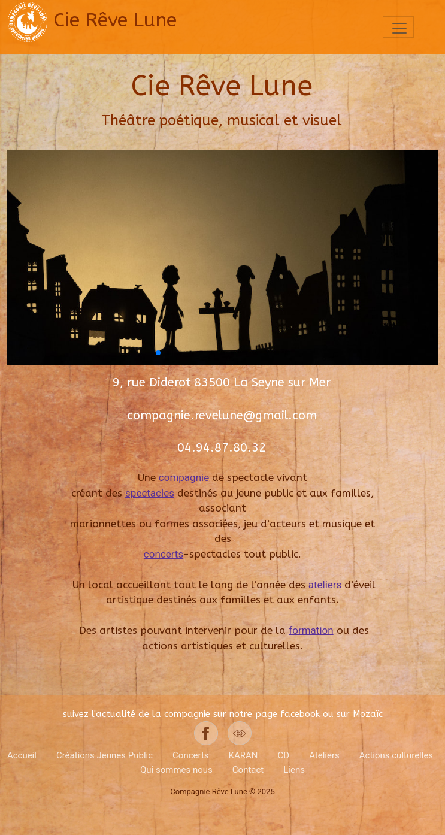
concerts (163, 554)
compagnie (184, 477)
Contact (248, 769)
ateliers (325, 585)
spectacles (149, 493)
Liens (294, 769)
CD (284, 755)
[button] (158, 352)
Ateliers (324, 755)
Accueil (22, 755)
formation (311, 630)
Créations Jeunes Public (104, 755)
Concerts (190, 755)
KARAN (243, 755)
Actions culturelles (396, 755)
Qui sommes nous (176, 769)
